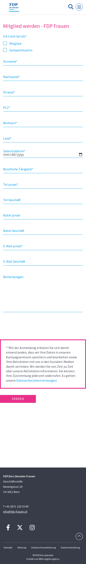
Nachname (11, 77)
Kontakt (8, 547)
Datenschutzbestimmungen (36, 380)
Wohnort (10, 123)
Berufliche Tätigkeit (18, 169)
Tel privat (10, 184)
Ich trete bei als (15, 36)
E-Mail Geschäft (14, 261)
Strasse (9, 92)
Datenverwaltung (70, 547)
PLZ (6, 107)
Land (7, 138)
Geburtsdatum (14, 151)
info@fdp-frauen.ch (15, 511)
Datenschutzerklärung (43, 547)
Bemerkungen (13, 277)
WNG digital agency (49, 558)
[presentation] (31, 327)
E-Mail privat (13, 246)
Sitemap (21, 547)
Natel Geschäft (13, 231)
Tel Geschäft (12, 200)
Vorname (10, 61)
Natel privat (11, 215)
